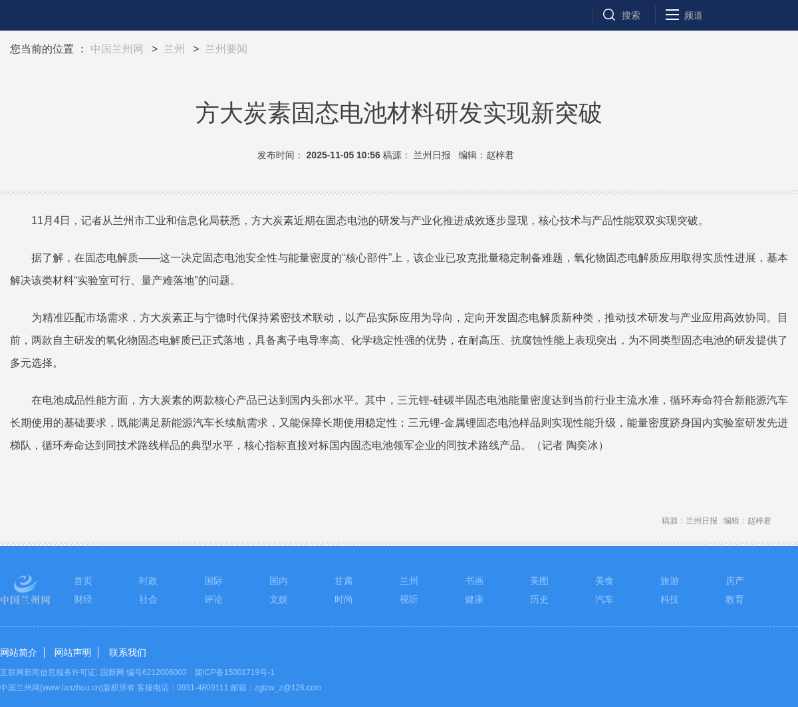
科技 (669, 599)
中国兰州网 (117, 49)
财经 (83, 599)
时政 (148, 580)
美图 (539, 580)
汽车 (604, 599)
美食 (604, 580)
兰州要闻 (226, 49)
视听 (409, 599)
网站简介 (18, 652)
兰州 (174, 49)
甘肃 (343, 580)
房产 (735, 580)
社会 (148, 599)
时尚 (343, 599)
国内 (278, 580)
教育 (735, 599)
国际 (213, 580)
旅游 (669, 580)
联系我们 (127, 652)
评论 (213, 599)
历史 (539, 599)
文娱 (278, 599)
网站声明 (72, 652)
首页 (83, 580)
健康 (474, 599)
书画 (474, 580)
